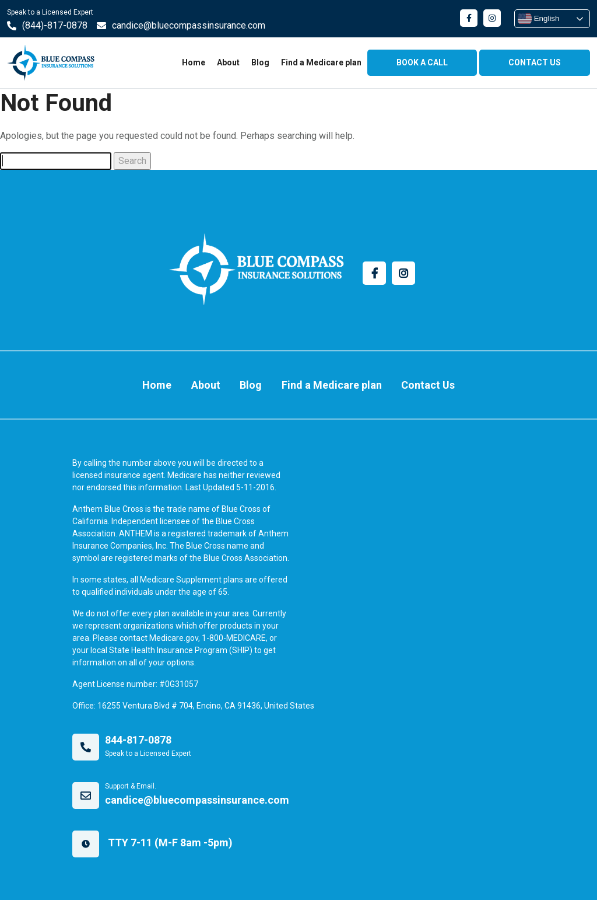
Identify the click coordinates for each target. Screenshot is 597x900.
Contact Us (428, 385)
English (538, 19)
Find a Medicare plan (321, 62)
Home (193, 62)
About (228, 62)
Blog (260, 62)
